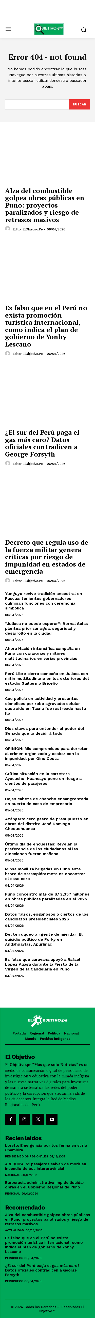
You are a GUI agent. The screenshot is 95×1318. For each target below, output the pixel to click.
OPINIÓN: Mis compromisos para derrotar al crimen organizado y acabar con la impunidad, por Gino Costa (46, 753)
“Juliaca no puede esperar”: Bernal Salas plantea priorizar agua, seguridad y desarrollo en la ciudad (46, 628)
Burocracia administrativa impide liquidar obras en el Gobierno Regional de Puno (44, 1184)
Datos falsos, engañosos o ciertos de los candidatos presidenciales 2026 (46, 916)
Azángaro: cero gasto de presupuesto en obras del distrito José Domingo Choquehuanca (46, 824)
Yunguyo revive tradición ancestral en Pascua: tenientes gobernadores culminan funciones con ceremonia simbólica (43, 601)
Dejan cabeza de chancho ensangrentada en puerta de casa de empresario (46, 801)
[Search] (79, 104)
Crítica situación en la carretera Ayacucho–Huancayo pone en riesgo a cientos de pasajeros (43, 778)
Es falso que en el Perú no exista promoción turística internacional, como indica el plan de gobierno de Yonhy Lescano (46, 325)
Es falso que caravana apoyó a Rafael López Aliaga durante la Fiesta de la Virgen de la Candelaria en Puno (42, 964)
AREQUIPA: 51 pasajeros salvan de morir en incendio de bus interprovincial (45, 1166)
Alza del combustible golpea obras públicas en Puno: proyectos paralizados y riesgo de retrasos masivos (44, 205)
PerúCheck (14, 1258)
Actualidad (14, 1230)
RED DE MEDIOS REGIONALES (26, 1156)
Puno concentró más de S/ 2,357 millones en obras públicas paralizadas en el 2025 (47, 896)
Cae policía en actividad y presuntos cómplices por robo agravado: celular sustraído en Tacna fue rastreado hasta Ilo (45, 706)
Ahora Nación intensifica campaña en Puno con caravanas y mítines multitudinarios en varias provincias (42, 653)
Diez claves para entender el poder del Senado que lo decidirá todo (44, 731)
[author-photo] (8, 229)
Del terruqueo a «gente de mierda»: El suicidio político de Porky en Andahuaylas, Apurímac (44, 939)
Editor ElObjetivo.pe (28, 229)
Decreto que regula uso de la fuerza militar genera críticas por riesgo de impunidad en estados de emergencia (46, 556)
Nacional (12, 1175)
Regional (12, 1193)
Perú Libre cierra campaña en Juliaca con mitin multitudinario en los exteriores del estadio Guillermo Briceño (47, 678)
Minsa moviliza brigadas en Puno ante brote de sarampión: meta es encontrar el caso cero (45, 874)
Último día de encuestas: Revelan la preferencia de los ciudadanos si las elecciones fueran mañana (41, 849)
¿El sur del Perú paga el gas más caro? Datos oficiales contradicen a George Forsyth (42, 443)
